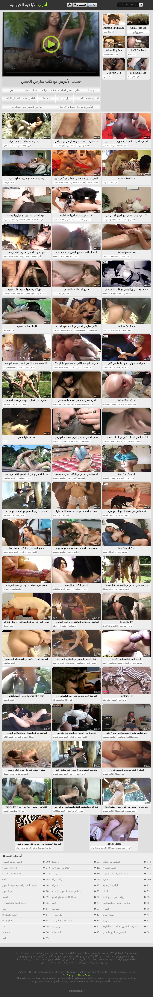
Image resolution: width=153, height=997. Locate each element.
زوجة (129, 330)
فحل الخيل (31, 90)
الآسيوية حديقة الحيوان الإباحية (76, 106)
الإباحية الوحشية (133, 77)
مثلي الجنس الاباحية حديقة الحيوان (61, 90)
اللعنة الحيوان (69, 146)
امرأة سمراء (125, 256)
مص (116, 182)
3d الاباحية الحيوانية (60, 700)
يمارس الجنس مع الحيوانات (27, 106)
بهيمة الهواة (113, 663)
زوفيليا (22, 256)
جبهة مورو (106, 404)
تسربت (106, 920)
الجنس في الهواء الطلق (114, 932)
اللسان (106, 909)
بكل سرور (57, 914)
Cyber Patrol (84, 975)
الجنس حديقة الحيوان (60, 182)
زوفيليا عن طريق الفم (128, 811)
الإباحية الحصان (109, 32)
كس (105, 77)
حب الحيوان (87, 367)
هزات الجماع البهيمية (110, 515)
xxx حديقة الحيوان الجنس (117, 848)
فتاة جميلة (7, 920)
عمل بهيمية (65, 98)
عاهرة (5, 146)
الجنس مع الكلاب (92, 182)
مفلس (11, 146)
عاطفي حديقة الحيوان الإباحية (20, 98)
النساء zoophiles (111, 54)
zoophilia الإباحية (110, 626)
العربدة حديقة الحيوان (87, 98)
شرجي (61, 256)
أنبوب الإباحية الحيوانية (23, 146)
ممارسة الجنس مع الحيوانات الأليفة (65, 219)
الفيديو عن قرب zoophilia (138, 32)
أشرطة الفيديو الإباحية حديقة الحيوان (20, 885)
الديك (110, 77)
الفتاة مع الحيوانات (82, 146)
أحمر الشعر (123, 626)
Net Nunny (68, 975)
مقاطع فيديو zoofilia (125, 478)
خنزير (131, 626)
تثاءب (4, 938)
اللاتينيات (106, 478)
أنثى (104, 330)
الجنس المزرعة (8, 219)
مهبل (105, 182)
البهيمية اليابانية (8, 737)
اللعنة (119, 219)
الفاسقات (6, 932)
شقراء (126, 367)
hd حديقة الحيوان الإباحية (67, 626)
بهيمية (91, 90)
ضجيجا (47, 98)
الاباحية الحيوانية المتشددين (112, 146)
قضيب (24, 404)
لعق (12, 90)
